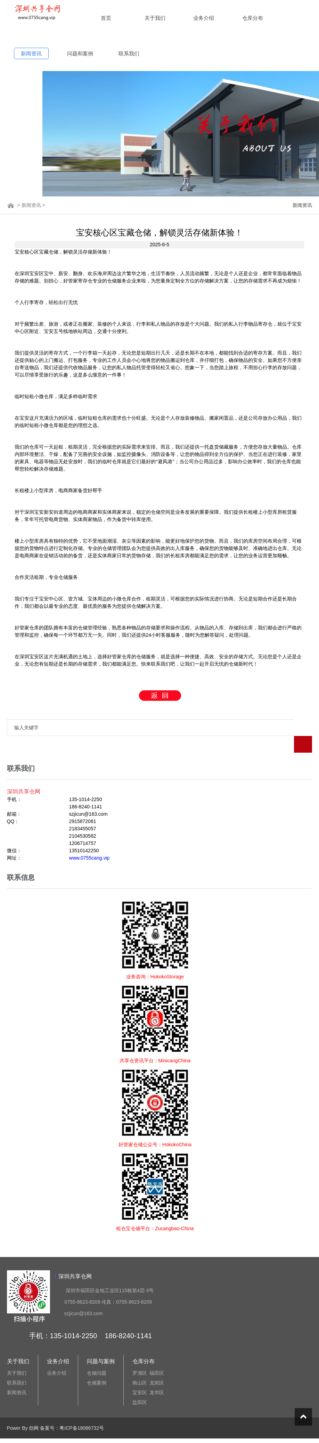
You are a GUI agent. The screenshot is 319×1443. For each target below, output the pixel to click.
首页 (106, 18)
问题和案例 (80, 53)
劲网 (34, 1411)
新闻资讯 (31, 53)
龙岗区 (156, 1366)
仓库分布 (252, 18)
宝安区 (139, 1376)
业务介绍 (203, 18)
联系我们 (128, 53)
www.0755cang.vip (89, 841)
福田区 (156, 1356)
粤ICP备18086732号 (81, 1411)
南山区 (139, 1366)
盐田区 (139, 1385)
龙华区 (156, 1376)
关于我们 (155, 18)
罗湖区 (139, 1356)
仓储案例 (96, 1366)
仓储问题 (96, 1356)
